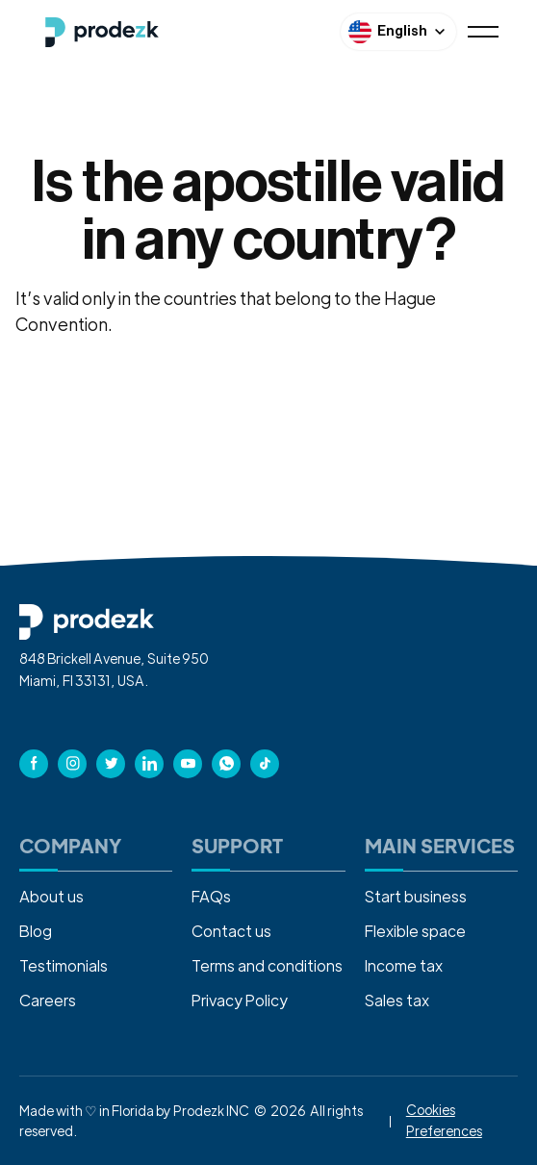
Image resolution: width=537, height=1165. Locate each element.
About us (51, 896)
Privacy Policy (240, 1000)
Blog (35, 931)
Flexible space (415, 931)
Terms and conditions (267, 965)
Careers (47, 1000)
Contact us (231, 931)
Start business (416, 896)
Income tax (404, 965)
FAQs (211, 896)
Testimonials (63, 965)
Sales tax (397, 1000)
